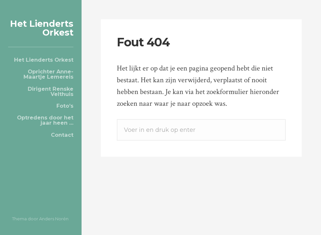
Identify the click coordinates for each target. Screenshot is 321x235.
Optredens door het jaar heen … (45, 120)
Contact (62, 134)
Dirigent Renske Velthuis (50, 91)
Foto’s (64, 105)
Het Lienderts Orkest (41, 28)
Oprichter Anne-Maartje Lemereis (48, 74)
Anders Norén (54, 218)
